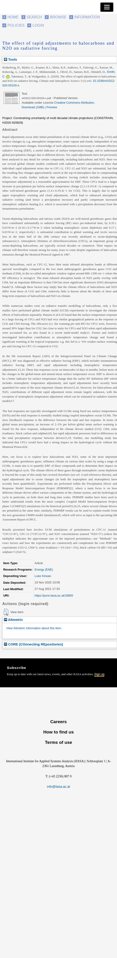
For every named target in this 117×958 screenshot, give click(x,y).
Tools (10, 59)
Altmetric (13, 620)
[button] (6, 612)
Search (34, 17)
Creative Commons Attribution (74, 102)
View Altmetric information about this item (33, 628)
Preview (51, 107)
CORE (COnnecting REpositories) (33, 644)
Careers (58, 721)
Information (87, 17)
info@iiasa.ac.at (58, 786)
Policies (16, 25)
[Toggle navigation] (106, 7)
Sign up (99, 674)
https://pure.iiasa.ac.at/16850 (54, 595)
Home (13, 17)
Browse (58, 17)
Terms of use (58, 742)
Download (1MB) (33, 107)
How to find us (58, 732)
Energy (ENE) (44, 569)
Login (38, 25)
